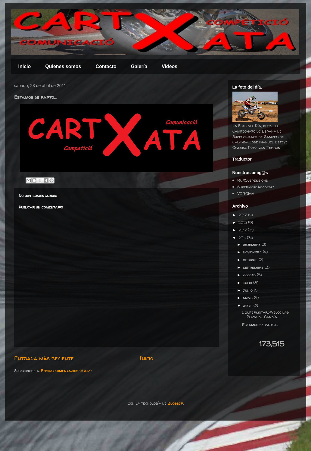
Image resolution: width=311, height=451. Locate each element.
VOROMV (245, 193)
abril (248, 305)
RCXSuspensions (252, 180)
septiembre (254, 267)
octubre (251, 259)
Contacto (105, 66)
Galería (139, 66)
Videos (169, 66)
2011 (242, 237)
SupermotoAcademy (255, 186)
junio (248, 290)
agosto (250, 274)
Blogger (175, 403)
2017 (243, 215)
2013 (243, 222)
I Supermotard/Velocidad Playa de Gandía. (265, 314)
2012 (243, 230)
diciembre (252, 244)
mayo (248, 297)
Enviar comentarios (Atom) (66, 370)
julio (248, 282)
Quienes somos (63, 66)
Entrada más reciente (44, 358)
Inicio (24, 66)
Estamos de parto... (260, 324)
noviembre (253, 252)
